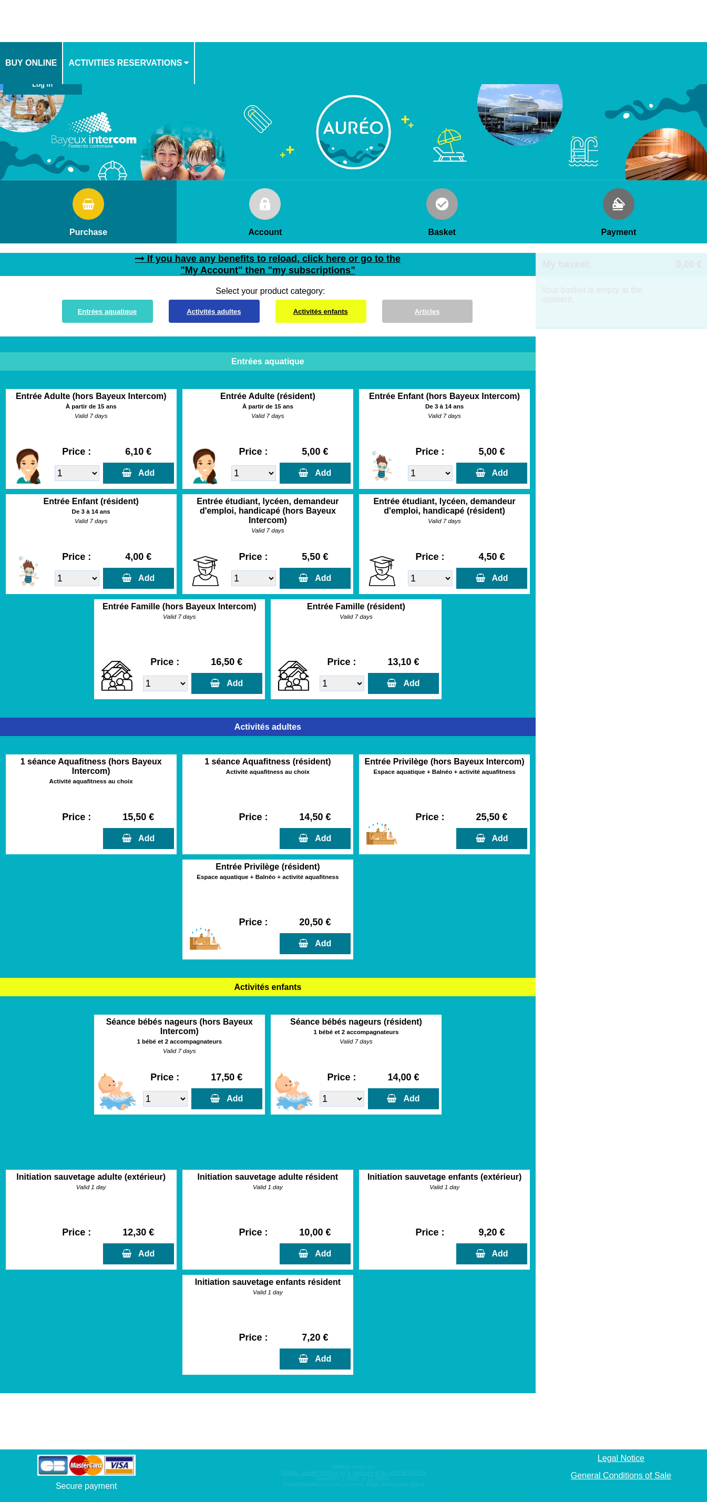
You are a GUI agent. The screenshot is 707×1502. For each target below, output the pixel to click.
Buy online (31, 62)
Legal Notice (621, 1458)
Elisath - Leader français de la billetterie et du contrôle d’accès (353, 1473)
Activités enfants (320, 311)
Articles (427, 311)
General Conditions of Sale (621, 1475)
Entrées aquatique (107, 311)
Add (144, 472)
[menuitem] (31, 63)
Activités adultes (214, 311)
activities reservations (125, 62)
